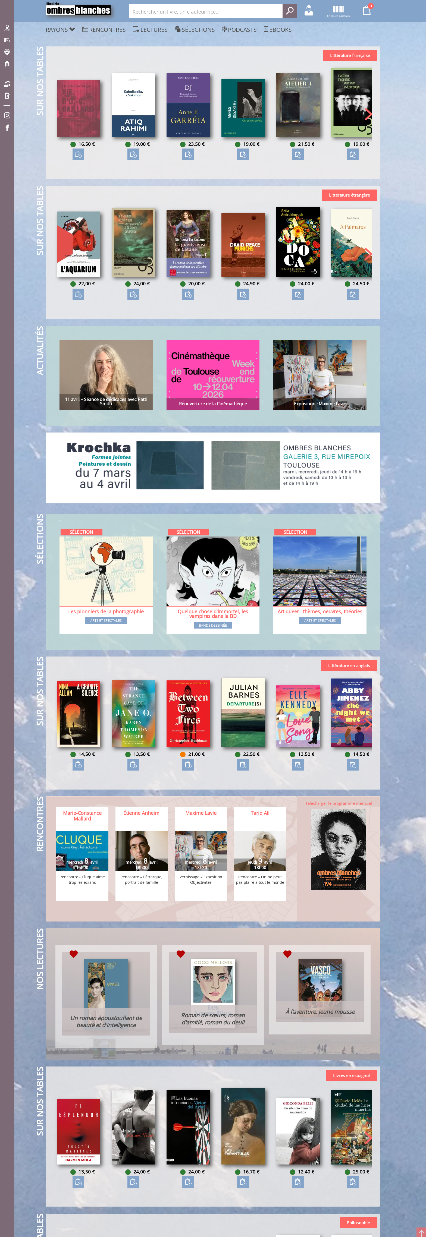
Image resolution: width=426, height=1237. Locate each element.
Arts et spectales (106, 621)
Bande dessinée (213, 625)
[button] (368, 114)
